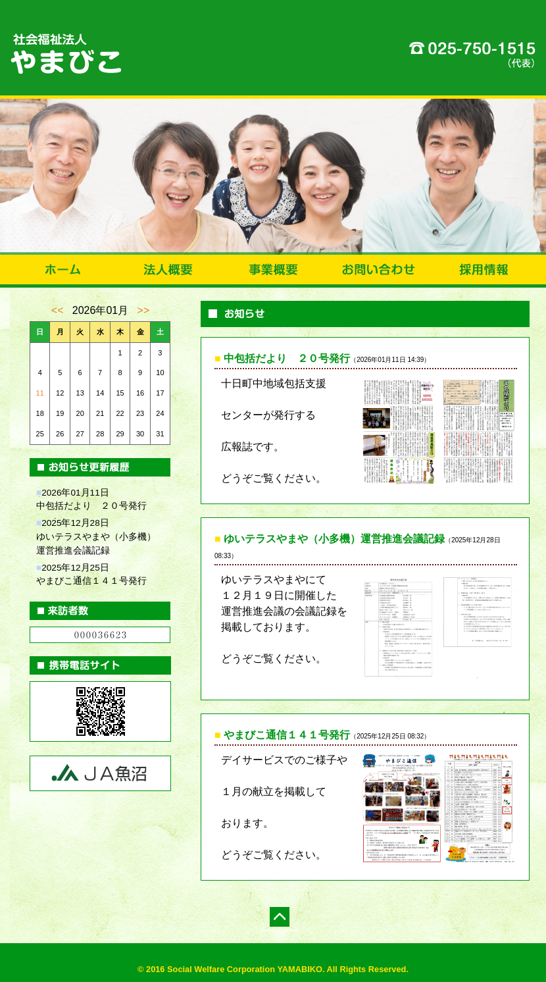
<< (57, 310)
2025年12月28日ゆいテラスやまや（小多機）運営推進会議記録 (96, 537)
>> (143, 310)
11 (40, 393)
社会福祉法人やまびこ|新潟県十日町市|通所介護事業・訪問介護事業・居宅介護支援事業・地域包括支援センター (273, 49)
